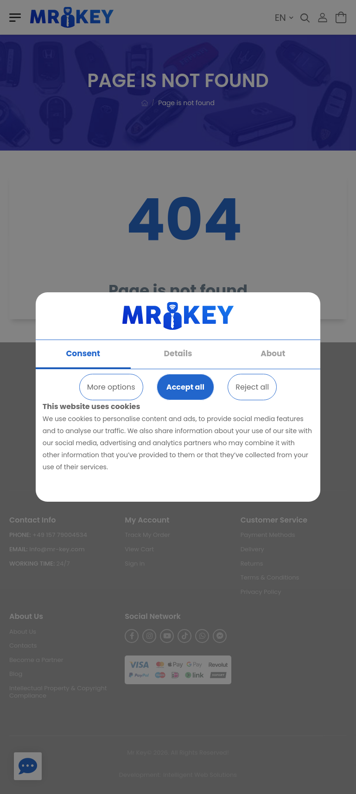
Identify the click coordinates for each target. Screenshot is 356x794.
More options (111, 387)
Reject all (252, 387)
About (273, 353)
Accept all (185, 387)
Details (178, 353)
